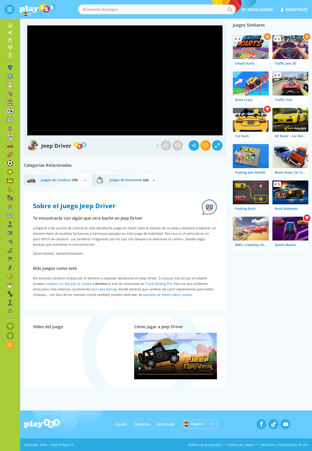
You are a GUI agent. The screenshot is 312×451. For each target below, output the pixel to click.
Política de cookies (241, 445)
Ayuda (121, 424)
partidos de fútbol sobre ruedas (167, 294)
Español (194, 423)
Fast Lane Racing (104, 289)
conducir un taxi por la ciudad (68, 284)
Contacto (142, 424)
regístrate (294, 9)
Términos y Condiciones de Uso (284, 445)
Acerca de (165, 424)
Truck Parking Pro (158, 284)
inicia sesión (257, 9)
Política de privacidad (204, 445)
